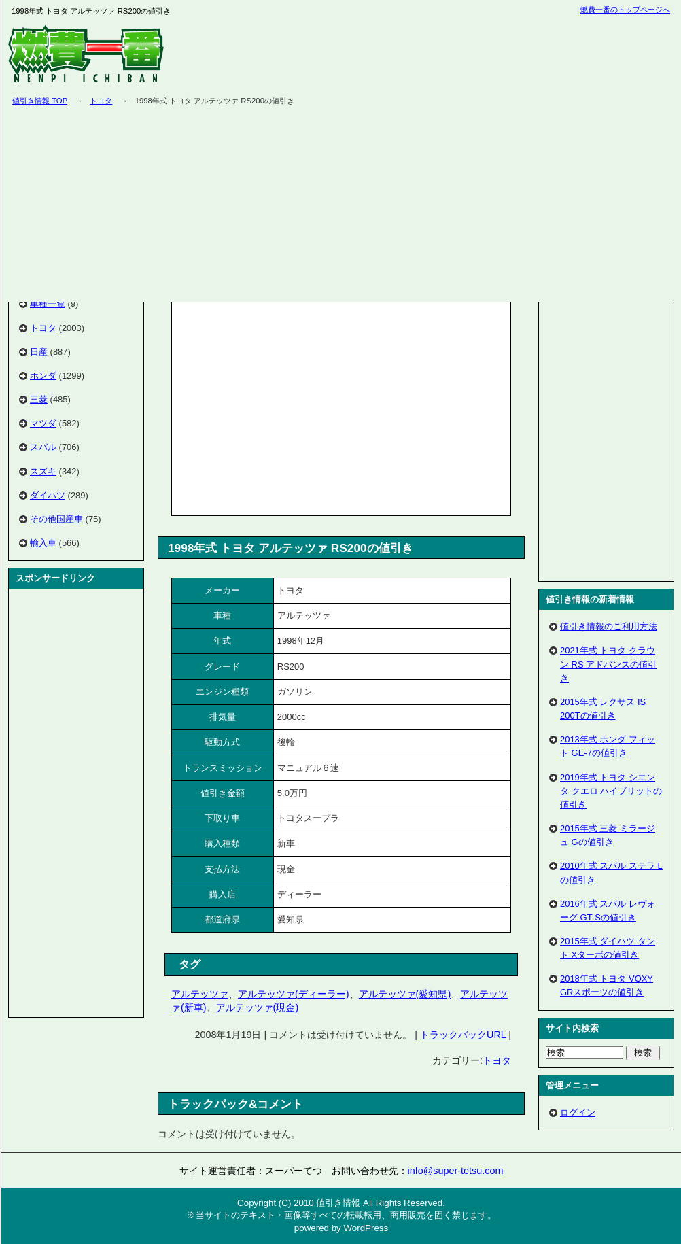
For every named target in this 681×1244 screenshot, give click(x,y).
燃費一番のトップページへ (625, 9)
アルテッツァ (199, 993)
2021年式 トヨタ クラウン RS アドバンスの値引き (608, 664)
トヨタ (101, 101)
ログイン (577, 1112)
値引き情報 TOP (39, 101)
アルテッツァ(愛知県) (405, 993)
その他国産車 (56, 519)
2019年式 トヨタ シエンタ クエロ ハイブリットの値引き (611, 791)
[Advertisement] (289, 406)
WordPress (365, 1228)
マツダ (43, 423)
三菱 (39, 399)
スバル (43, 447)
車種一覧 (47, 303)
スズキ (43, 471)
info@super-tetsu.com (456, 1170)
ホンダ (43, 375)
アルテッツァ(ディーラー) (293, 993)
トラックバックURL (463, 1034)
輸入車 (43, 543)
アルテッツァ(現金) (257, 1007)
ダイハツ (47, 495)
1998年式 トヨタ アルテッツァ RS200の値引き (290, 548)
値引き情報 (338, 1203)
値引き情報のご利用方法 (608, 626)
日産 (39, 352)
